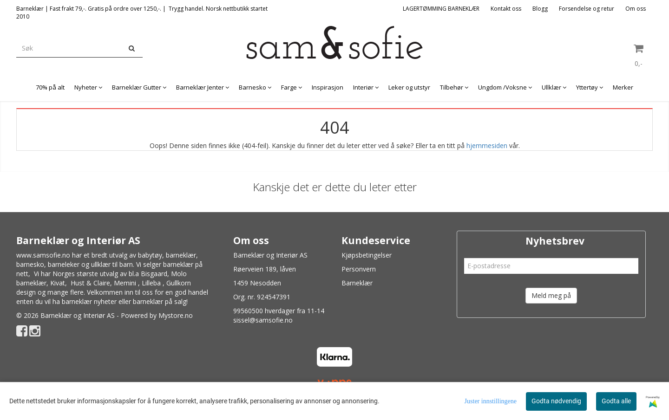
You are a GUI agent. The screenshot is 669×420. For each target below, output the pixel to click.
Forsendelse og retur (586, 9)
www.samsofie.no (43, 255)
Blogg (540, 9)
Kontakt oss (506, 9)
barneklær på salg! (160, 301)
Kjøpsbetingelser (366, 255)
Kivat (57, 282)
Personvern (358, 269)
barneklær (181, 255)
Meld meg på (551, 295)
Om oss (635, 9)
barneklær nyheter (89, 301)
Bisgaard (154, 273)
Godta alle (616, 401)
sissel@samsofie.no (263, 320)
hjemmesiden (486, 145)
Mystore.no (175, 315)
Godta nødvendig (556, 401)
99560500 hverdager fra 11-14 (278, 310)
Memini (125, 282)
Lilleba (151, 282)
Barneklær (357, 282)
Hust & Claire (90, 282)
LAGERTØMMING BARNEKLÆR (441, 9)
